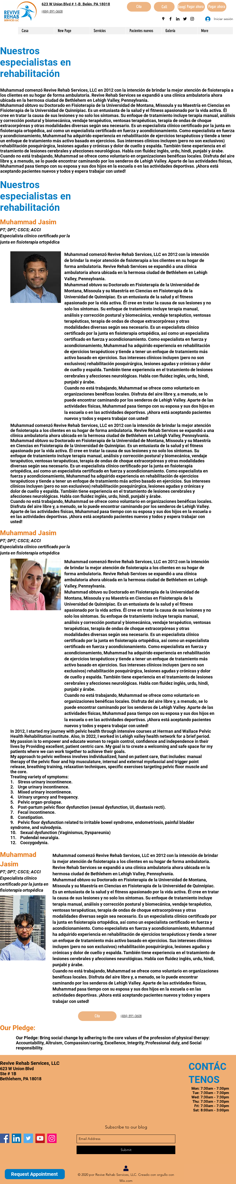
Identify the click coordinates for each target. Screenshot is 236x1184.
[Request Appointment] (35, 1174)
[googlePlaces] (163, 18)
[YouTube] (40, 1138)
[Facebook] (4, 1138)
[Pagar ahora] (195, 7)
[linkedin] (177, 18)
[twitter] (185, 18)
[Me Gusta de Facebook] (30, 1126)
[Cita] (139, 7)
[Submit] (126, 1150)
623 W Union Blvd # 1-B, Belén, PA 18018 (76, 4)
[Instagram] (52, 1138)
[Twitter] (28, 1138)
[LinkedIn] (16, 1138)
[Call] (164, 7)
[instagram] (192, 18)
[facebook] (170, 18)
